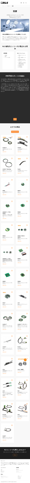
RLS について (3, 460)
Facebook (19, 477)
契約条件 (17, 469)
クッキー (17, 471)
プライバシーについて (19, 470)
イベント (2, 477)
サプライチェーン (19, 472)
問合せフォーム (3, 476)
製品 (1, 469)
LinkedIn (19, 478)
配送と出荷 (2, 471)
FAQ (1, 470)
